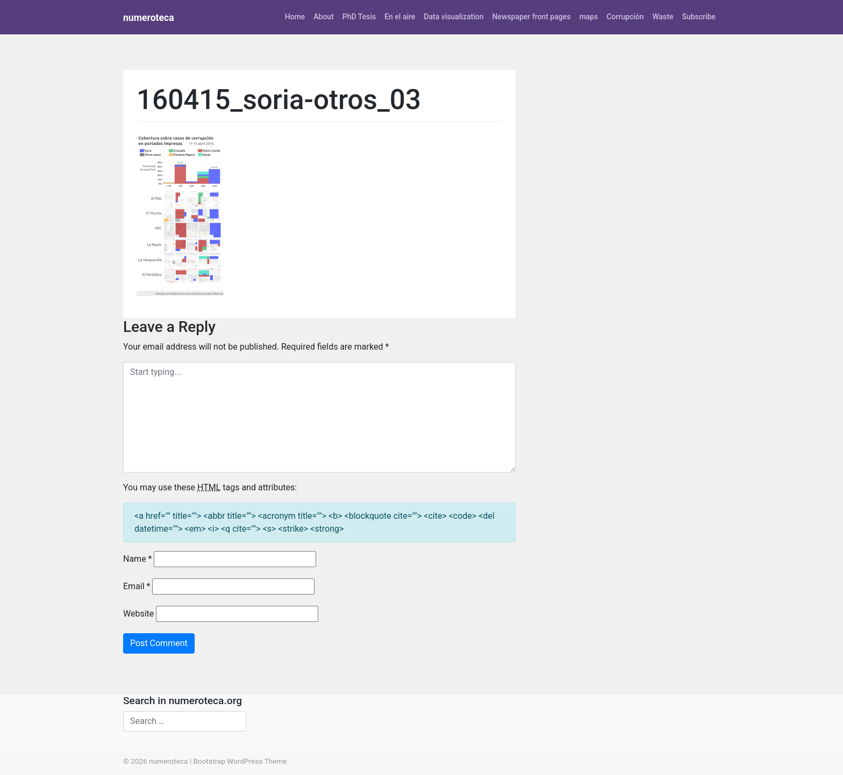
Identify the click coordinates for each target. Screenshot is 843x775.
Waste (662, 16)
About (323, 16)
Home (295, 16)
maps (588, 16)
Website (138, 614)
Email (136, 586)
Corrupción (625, 16)
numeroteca (148, 17)
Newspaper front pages (531, 16)
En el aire (399, 16)
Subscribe (699, 16)
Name (137, 559)
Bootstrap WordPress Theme (240, 761)
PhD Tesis (359, 16)
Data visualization (453, 16)
